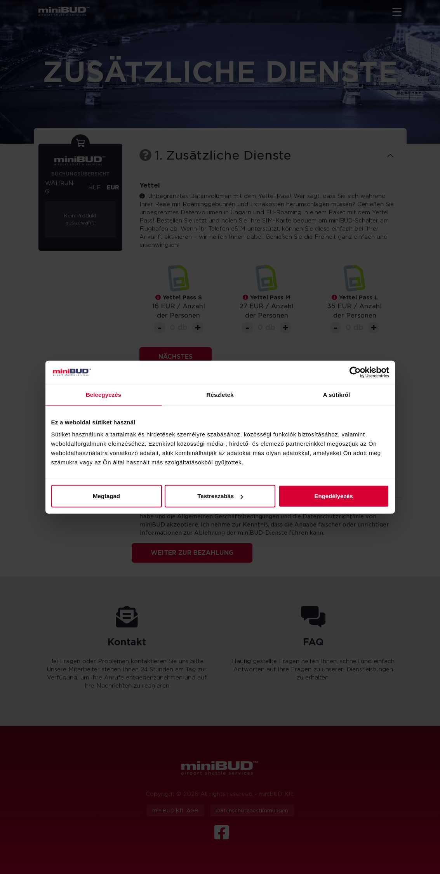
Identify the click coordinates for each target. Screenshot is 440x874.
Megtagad (106, 496)
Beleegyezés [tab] (103, 394)
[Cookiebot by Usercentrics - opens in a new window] (355, 372)
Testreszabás (220, 496)
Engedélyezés (333, 496)
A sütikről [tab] (336, 394)
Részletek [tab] (219, 394)
